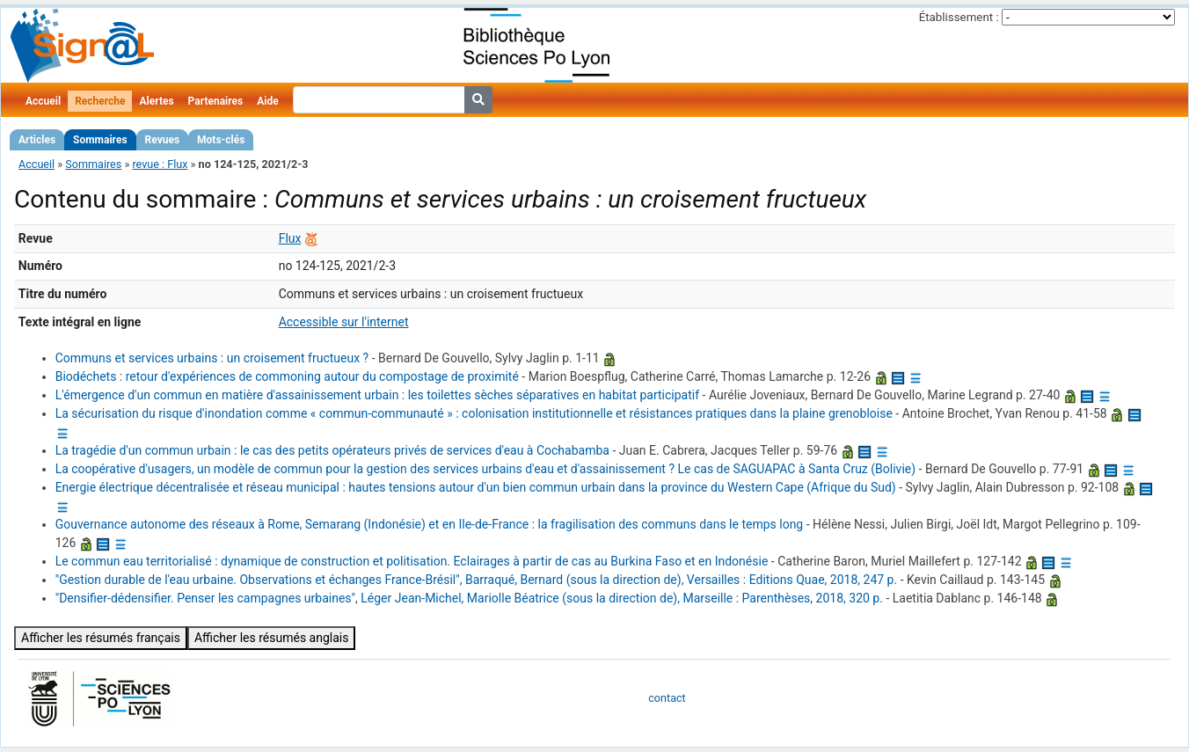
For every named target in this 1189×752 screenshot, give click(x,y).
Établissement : (959, 17)
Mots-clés (220, 140)
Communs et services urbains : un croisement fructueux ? (212, 358)
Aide (267, 101)
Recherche (100, 101)
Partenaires (216, 101)
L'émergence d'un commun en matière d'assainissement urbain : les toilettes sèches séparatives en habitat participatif (377, 395)
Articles (36, 140)
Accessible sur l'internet (344, 322)
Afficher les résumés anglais (271, 638)
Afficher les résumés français (100, 638)
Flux (290, 238)
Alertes (156, 101)
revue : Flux (159, 164)
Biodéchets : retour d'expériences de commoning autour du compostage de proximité (287, 376)
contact (666, 698)
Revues (162, 140)
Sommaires (100, 140)
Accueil (43, 101)
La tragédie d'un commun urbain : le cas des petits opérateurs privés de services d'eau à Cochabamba (332, 450)
